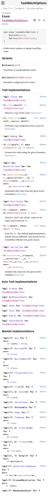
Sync (12, 310)
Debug (13, 136)
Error (29, 181)
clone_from (13, 118)
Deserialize (11, 166)
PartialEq (16, 201)
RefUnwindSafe (18, 297)
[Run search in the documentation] (24, 8)
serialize (13, 255)
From (17, 386)
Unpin (12, 315)
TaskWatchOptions (33, 3)
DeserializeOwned (24, 466)
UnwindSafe (16, 320)
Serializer (18, 267)
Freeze (13, 288)
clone (10, 105)
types (7, 13)
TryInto (24, 441)
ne (8, 225)
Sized (24, 344)
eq (8, 209)
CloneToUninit (23, 372)
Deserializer (19, 186)
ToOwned (19, 417)
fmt (9, 144)
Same (17, 412)
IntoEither (21, 402)
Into (21, 391)
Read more (36, 112)
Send (12, 305)
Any (16, 337)
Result (30, 147)
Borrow (18, 348)
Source (5, 24)
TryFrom (24, 427)
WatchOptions (26, 38)
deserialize (14, 174)
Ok (20, 261)
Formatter (9, 147)
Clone (13, 96)
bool (21, 35)
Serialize (16, 247)
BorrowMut (20, 358)
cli (3, 13)
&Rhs (5, 229)
